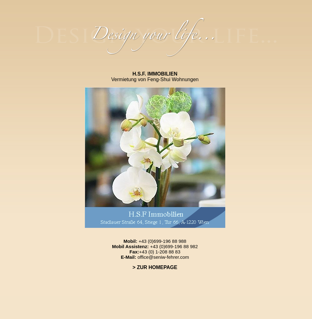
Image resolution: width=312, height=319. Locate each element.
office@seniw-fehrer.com (163, 257)
